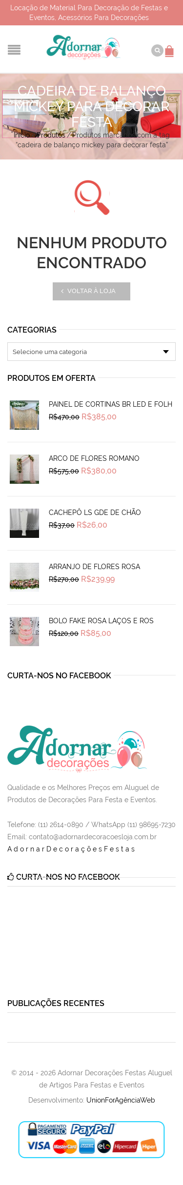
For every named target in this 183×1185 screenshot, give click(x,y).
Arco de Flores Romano (94, 458)
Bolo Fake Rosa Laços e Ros (101, 621)
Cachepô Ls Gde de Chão (95, 512)
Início (22, 135)
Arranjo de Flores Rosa (94, 567)
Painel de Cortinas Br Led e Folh (110, 404)
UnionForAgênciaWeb (120, 1100)
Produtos (51, 135)
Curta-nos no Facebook (59, 675)
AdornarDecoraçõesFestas (72, 849)
